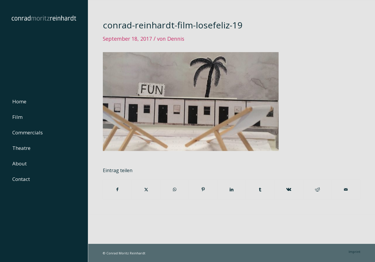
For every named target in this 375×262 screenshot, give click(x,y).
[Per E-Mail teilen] (346, 189)
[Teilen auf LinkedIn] (232, 189)
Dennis (175, 38)
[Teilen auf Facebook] (117, 189)
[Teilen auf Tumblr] (260, 189)
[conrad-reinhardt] (44, 44)
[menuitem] (43, 101)
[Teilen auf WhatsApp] (175, 189)
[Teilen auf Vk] (289, 189)
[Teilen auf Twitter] (146, 189)
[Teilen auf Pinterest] (203, 189)
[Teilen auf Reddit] (317, 189)
